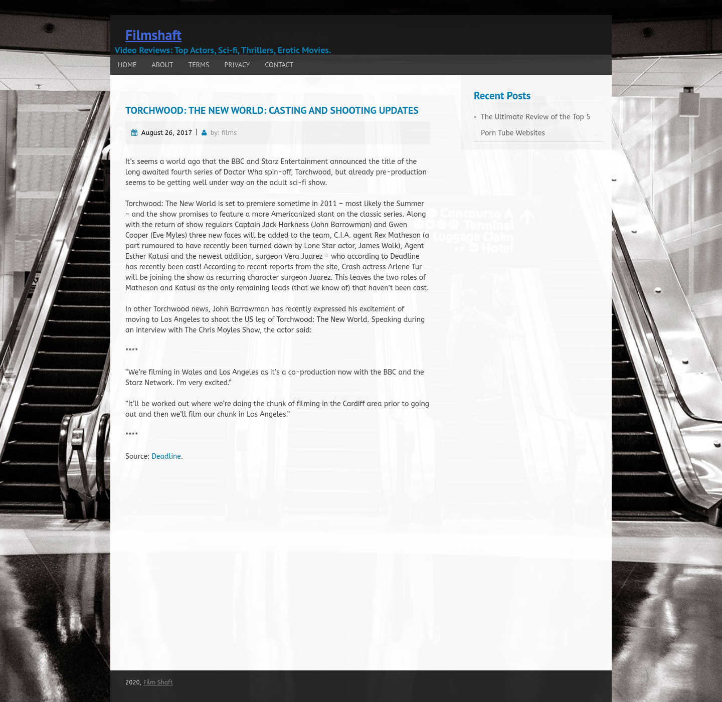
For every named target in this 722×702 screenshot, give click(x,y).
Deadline (166, 456)
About (162, 64)
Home (127, 64)
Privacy (237, 64)
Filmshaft (153, 35)
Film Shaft (158, 682)
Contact (279, 64)
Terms (198, 64)
